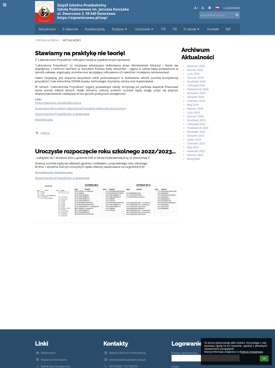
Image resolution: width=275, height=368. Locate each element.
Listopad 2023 (196, 124)
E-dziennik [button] (70, 29)
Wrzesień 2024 (196, 93)
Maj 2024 (193, 105)
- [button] (203, 8)
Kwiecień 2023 (196, 151)
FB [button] (175, 29)
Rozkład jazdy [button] (95, 29)
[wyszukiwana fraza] (219, 15)
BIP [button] (228, 29)
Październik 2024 (197, 89)
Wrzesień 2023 (196, 132)
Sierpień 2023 (195, 135)
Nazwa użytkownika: (184, 353)
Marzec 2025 (195, 70)
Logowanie (231, 8)
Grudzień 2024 (196, 81)
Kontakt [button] (213, 29)
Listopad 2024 (196, 85)
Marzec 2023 (195, 155)
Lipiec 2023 (194, 139)
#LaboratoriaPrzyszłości (50, 108)
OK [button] (264, 358)
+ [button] (196, 8)
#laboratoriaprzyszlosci (111, 108)
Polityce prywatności (251, 351)
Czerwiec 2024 (196, 101)
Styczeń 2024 (195, 116)
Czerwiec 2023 (196, 143)
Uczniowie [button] (144, 29)
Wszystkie (193, 159)
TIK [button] (163, 29)
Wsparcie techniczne (54, 360)
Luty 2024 (193, 112)
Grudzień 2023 (196, 120)
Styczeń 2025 (195, 77)
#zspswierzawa (44, 172)
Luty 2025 (193, 74)
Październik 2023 (197, 128)
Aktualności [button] (47, 29)
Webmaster (48, 353)
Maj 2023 (193, 147)
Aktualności (72, 40)
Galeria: (42, 133)
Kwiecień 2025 (196, 66)
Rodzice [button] (120, 29)
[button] (217, 8)
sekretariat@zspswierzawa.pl (127, 360)
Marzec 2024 (195, 108)
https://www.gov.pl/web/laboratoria (58, 103)
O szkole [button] (192, 29)
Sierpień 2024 (195, 97)
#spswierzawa (44, 119)
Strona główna (46, 40)
